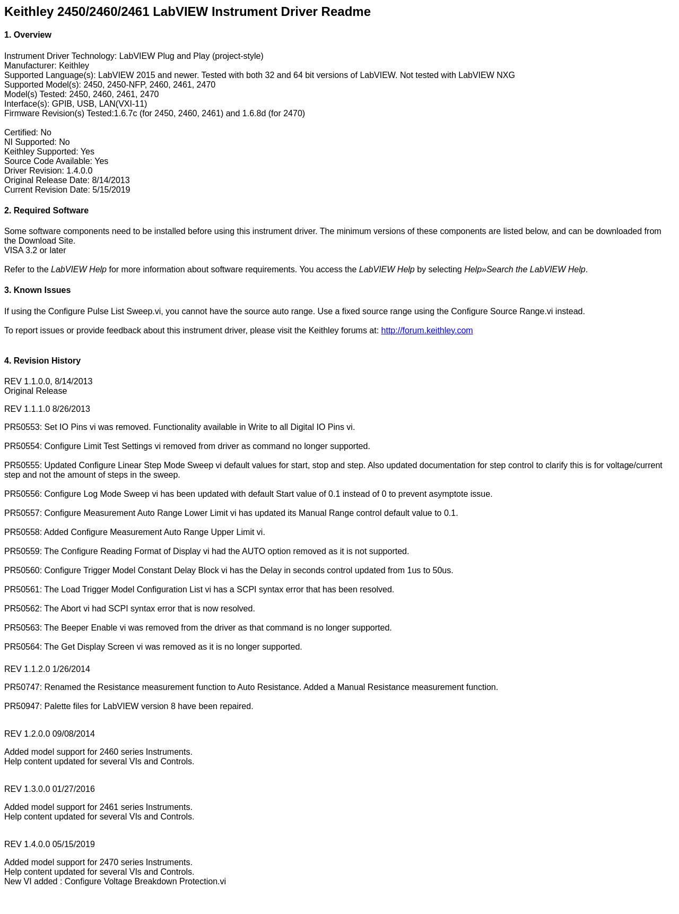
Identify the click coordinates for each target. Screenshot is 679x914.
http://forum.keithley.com (427, 330)
